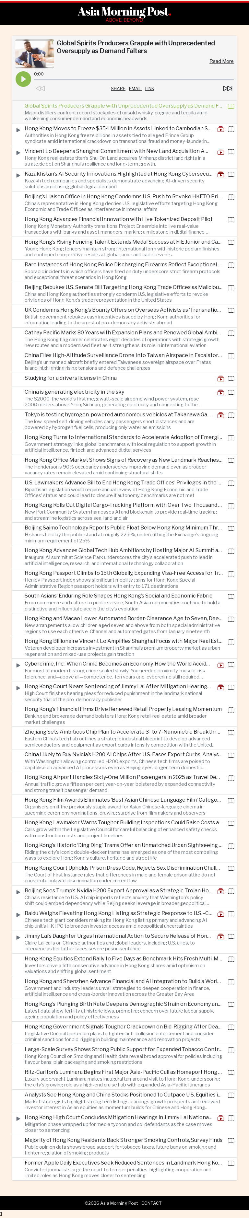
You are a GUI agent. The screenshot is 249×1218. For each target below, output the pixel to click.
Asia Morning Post (123, 11)
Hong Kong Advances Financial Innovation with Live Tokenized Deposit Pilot (119, 219)
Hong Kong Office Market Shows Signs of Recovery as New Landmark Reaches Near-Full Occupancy (124, 460)
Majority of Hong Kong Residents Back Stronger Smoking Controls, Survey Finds (123, 1140)
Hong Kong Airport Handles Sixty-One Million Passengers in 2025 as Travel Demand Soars (124, 777)
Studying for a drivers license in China (71, 378)
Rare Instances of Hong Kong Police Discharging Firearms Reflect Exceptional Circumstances (124, 264)
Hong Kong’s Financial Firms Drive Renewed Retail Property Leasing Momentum (123, 709)
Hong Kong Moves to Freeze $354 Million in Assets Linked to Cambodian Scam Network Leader (118, 128)
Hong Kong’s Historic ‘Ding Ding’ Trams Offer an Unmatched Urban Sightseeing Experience (124, 845)
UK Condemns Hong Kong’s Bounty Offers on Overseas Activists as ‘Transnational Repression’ (124, 310)
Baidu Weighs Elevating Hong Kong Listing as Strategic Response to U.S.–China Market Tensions (118, 913)
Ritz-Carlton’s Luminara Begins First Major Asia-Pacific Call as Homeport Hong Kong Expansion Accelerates (124, 1072)
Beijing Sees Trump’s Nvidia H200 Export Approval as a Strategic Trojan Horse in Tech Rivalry (118, 890)
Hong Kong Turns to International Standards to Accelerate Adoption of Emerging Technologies (124, 437)
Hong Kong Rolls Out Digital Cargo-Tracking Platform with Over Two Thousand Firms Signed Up (124, 505)
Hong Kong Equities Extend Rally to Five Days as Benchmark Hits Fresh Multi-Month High (124, 959)
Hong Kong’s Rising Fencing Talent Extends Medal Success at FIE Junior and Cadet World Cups (124, 242)
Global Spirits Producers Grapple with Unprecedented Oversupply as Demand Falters (124, 106)
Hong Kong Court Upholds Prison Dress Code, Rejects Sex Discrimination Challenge (124, 868)
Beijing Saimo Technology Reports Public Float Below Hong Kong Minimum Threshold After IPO (124, 528)
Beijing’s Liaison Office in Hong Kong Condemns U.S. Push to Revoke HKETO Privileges (124, 196)
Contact (151, 1203)
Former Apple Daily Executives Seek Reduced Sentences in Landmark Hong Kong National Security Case (124, 1163)
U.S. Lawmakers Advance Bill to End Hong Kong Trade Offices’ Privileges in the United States (124, 483)
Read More (221, 61)
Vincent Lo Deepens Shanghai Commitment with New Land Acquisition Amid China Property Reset (118, 151)
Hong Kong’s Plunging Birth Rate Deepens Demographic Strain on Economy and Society (124, 1004)
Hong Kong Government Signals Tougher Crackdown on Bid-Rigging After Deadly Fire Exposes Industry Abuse (124, 1027)
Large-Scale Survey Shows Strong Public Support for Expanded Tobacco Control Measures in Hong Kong (124, 1049)
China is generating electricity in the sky (74, 392)
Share (118, 88)
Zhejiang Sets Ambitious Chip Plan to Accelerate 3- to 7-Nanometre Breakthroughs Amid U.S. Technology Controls (124, 732)
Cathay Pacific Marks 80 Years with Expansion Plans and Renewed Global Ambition (124, 333)
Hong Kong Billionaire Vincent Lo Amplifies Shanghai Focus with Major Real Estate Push (124, 641)
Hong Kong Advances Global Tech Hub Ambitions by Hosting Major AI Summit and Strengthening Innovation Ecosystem (124, 550)
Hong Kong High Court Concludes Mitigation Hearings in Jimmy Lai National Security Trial (118, 1117)
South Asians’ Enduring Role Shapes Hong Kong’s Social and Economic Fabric (118, 596)
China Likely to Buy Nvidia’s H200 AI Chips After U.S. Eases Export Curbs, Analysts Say (124, 754)
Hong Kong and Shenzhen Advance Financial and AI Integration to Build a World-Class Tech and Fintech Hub (124, 981)
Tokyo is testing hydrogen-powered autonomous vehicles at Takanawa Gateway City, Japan (118, 415)
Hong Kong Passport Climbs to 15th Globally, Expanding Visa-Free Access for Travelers (124, 573)
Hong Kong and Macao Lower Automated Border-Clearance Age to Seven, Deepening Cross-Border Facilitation (124, 618)
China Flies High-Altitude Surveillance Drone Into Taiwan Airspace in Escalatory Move (124, 355)
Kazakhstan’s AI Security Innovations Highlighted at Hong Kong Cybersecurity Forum (118, 174)
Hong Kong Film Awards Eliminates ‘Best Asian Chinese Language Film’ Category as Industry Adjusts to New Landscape (124, 800)
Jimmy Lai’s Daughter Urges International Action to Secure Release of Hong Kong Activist (118, 936)
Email (135, 88)
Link (149, 88)
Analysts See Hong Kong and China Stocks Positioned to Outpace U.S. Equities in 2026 (124, 1095)
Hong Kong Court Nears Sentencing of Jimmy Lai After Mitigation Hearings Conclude (118, 686)
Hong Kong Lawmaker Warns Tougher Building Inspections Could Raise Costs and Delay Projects (124, 822)
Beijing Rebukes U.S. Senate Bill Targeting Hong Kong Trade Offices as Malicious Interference (124, 287)
